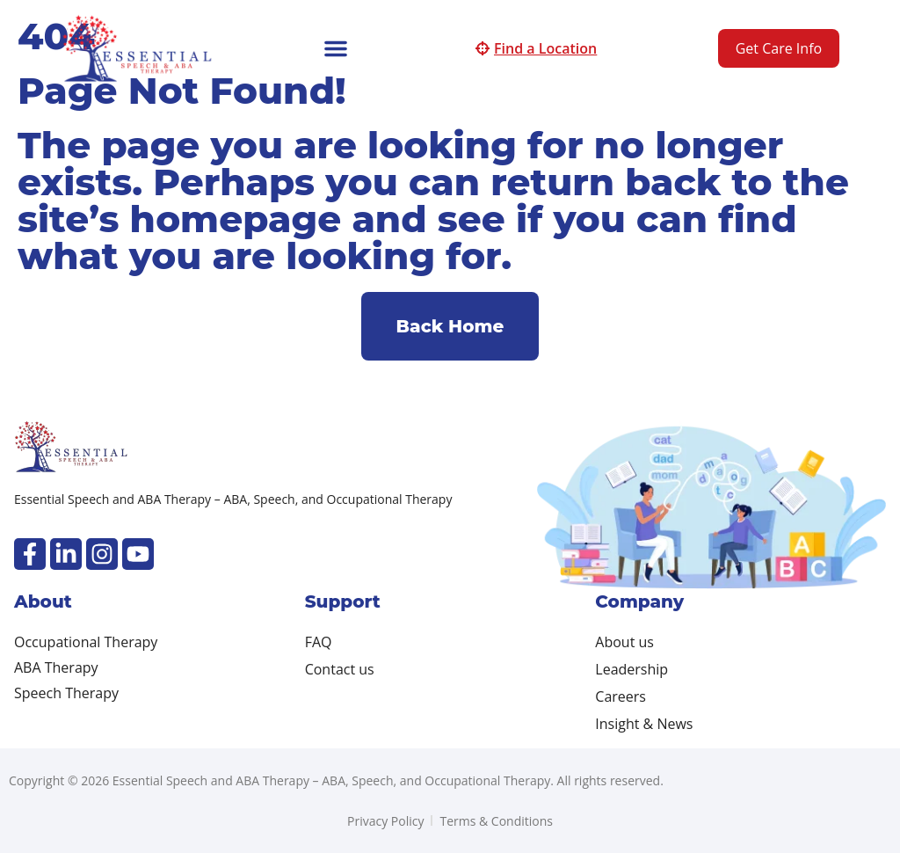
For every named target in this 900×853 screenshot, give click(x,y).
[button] (335, 48)
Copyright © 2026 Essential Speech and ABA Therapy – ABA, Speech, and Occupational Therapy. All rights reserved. (336, 780)
